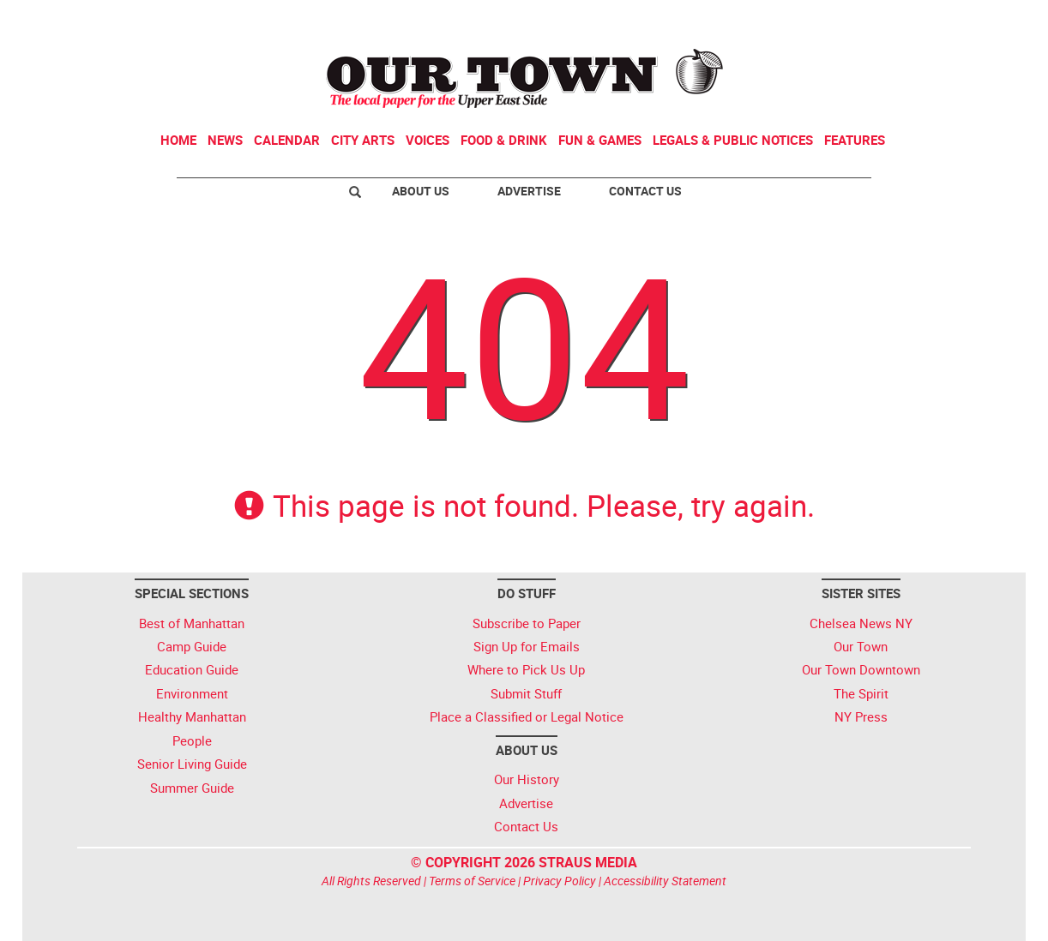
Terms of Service (472, 880)
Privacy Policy (559, 880)
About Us (420, 191)
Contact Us (645, 191)
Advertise (529, 191)
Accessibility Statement (665, 880)
